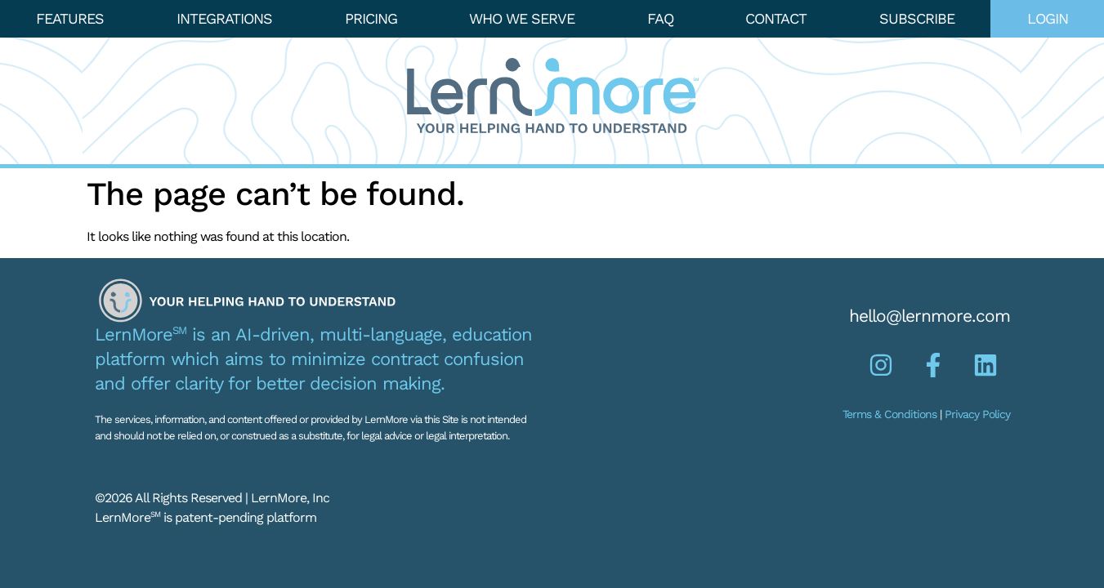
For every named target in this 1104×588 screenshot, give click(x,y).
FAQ (660, 18)
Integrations (224, 18)
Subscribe (916, 18)
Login (1047, 18)
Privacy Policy (977, 414)
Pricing (371, 18)
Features (70, 18)
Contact (776, 18)
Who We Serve (521, 18)
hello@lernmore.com (929, 315)
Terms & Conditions (889, 414)
